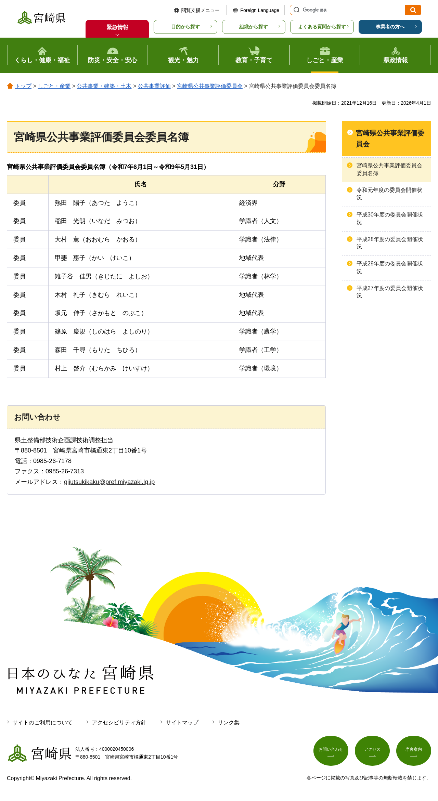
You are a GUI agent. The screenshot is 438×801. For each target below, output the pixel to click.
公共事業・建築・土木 (104, 86)
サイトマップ (182, 722)
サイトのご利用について (42, 722)
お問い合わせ (331, 751)
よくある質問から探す (322, 26)
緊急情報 (117, 27)
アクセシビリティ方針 (119, 722)
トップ (23, 86)
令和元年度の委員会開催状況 (389, 193)
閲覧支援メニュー (200, 10)
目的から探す (185, 26)
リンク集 (229, 722)
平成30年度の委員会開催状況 (390, 218)
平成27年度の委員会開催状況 (390, 292)
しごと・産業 (54, 86)
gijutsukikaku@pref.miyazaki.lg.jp (109, 481)
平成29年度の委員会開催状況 (390, 267)
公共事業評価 (154, 86)
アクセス (372, 751)
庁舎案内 (413, 751)
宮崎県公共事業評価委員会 (210, 86)
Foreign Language (259, 10)
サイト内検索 (296, 9)
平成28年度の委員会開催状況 (390, 243)
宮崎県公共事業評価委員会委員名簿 (389, 169)
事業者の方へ (390, 26)
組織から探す (253, 26)
